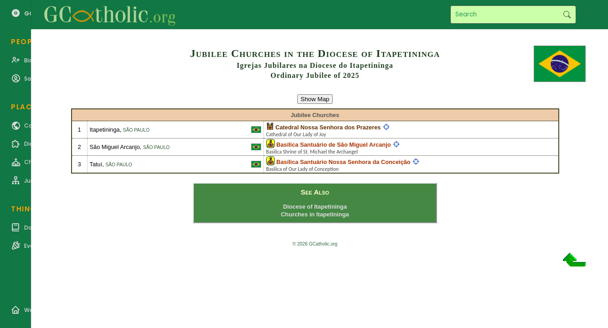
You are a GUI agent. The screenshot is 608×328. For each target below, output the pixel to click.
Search (567, 14)
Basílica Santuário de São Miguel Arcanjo (333, 144)
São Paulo (136, 130)
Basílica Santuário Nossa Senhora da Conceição (343, 162)
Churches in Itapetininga (315, 214)
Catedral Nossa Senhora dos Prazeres (328, 127)
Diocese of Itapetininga (315, 206)
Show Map (315, 99)
